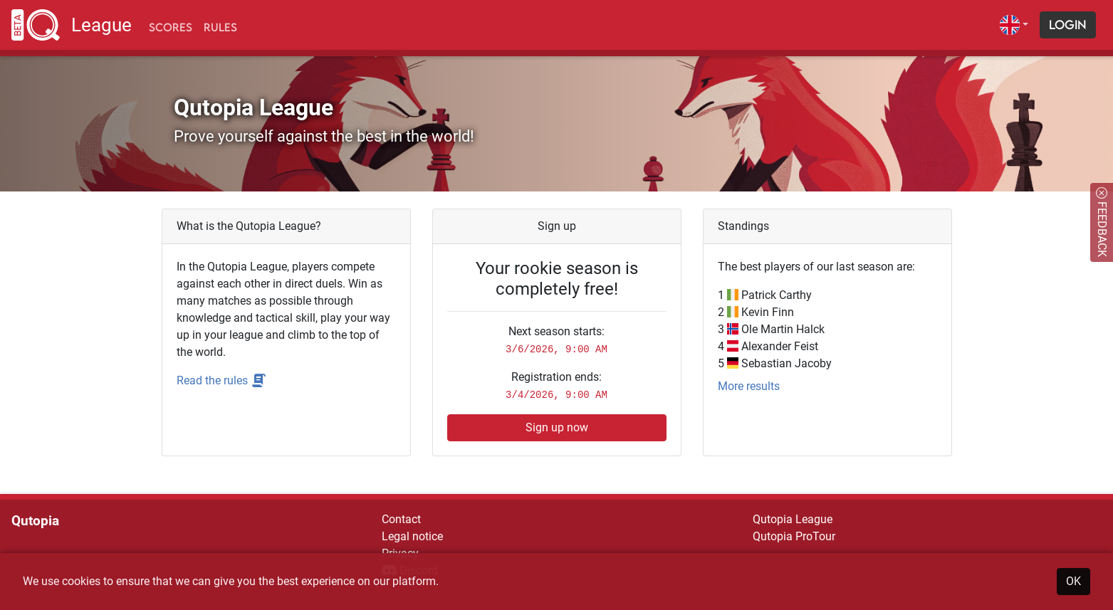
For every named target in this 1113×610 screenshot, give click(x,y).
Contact (401, 519)
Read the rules (221, 380)
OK (1073, 581)
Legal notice (412, 536)
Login (1068, 24)
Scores (170, 27)
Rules (220, 27)
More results (749, 386)
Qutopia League (792, 519)
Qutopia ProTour (794, 536)
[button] (1014, 25)
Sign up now (557, 427)
